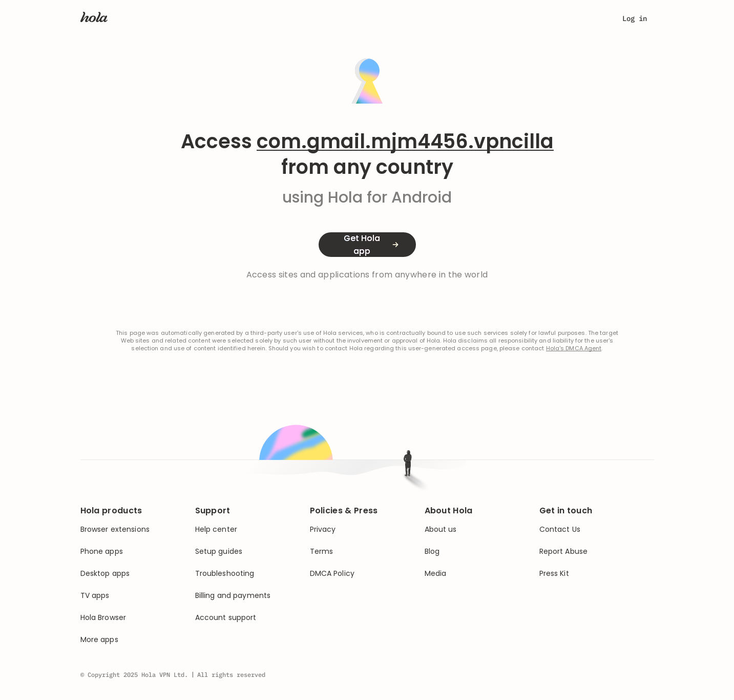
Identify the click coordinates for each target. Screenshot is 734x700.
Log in (634, 18)
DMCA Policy (332, 573)
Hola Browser (103, 618)
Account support (226, 618)
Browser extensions (115, 529)
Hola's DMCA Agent (574, 348)
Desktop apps (105, 573)
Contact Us (559, 529)
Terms (321, 551)
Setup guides (219, 551)
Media (436, 573)
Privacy (323, 529)
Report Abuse (563, 551)
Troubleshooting (225, 573)
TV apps (95, 596)
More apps (99, 640)
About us (441, 529)
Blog (432, 551)
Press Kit (554, 573)
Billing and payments (233, 596)
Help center (216, 529)
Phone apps (101, 551)
